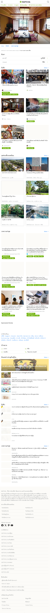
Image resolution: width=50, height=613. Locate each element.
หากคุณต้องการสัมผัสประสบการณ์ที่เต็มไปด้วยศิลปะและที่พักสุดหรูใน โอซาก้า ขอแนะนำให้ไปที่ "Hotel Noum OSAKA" (12, 307)
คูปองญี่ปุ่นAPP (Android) (8, 569)
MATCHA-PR (6, 145)
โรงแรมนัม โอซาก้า (8, 311)
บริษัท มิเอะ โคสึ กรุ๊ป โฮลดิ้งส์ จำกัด (36, 253)
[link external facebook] (2, 526)
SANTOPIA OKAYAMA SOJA (9, 172)
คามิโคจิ (27, 340)
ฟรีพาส (41, 336)
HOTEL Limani (30, 219)
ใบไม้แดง (24, 338)
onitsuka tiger (5, 338)
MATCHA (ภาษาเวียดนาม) (8, 556)
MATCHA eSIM (5, 572)
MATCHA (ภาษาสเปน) (7, 562)
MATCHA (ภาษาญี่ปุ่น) (7, 533)
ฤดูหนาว (8, 336)
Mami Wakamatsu (32, 118)
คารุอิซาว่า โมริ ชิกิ (6, 219)
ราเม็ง (18, 338)
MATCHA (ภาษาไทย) (7, 543)
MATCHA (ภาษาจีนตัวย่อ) (8, 549)
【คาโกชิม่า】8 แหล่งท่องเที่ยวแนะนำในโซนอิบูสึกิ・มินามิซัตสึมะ (12, 141)
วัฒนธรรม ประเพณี (31, 352)
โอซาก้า (9, 340)
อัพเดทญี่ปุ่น (23, 5)
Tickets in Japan (32, 282)
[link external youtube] (12, 526)
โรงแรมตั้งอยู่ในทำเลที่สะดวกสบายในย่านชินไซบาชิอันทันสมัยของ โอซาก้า (12, 249)
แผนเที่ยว (13, 338)
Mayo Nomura (7, 118)
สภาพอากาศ (27, 336)
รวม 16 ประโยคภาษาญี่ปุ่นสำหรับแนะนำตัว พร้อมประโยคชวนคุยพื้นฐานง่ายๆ (30, 407)
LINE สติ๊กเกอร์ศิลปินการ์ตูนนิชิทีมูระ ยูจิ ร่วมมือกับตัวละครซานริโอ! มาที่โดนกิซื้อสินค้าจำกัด (24, 366)
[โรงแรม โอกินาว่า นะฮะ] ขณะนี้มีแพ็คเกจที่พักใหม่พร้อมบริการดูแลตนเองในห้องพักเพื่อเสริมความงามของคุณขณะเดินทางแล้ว (37, 307)
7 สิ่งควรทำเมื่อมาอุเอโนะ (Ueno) (10, 85)
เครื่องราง (15, 340)
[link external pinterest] (9, 526)
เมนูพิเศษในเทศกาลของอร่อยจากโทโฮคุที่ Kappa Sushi (25, 387)
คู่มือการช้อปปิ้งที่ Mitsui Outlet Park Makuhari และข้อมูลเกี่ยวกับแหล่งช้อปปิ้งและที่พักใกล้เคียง (37, 279)
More (45, 68)
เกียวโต (38, 338)
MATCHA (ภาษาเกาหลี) (7, 546)
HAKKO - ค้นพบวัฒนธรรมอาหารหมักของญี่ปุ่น (13, 590)
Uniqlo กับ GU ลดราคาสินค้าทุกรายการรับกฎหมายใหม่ (25, 394)
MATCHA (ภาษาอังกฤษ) (7, 536)
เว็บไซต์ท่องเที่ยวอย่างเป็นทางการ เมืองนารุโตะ (13, 587)
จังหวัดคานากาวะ (6, 517)
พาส (37, 336)
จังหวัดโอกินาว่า (29, 514)
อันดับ (7, 46)
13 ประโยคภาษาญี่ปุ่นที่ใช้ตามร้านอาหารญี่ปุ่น (23, 435)
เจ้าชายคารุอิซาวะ (31, 196)
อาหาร (10, 5)
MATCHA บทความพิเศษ (35, 5)
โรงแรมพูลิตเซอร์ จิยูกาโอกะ (8, 196)
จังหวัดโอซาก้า (29, 507)
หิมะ (33, 336)
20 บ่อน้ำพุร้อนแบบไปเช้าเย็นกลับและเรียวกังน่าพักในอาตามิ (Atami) (37, 114)
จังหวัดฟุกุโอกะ (5, 514)
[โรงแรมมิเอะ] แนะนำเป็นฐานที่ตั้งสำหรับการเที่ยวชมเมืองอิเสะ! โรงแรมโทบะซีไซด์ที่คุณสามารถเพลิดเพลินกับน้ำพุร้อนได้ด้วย (37, 250)
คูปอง (16, 5)
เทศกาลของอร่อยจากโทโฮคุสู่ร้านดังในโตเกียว (23, 372)
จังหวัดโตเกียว (5, 507)
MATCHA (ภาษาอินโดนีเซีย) (8, 552)
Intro (2, 46)
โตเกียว (4, 340)
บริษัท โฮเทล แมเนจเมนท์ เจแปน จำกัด (12, 253)
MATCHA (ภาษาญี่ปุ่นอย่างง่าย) (9, 559)
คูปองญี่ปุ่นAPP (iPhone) (8, 565)
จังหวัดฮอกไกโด (29, 511)
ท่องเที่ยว (3, 5)
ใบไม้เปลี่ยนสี (31, 338)
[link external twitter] (5, 526)
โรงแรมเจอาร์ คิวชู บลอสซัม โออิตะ (35, 172)
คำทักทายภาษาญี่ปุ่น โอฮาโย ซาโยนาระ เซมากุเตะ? (24, 414)
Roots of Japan (6, 583)
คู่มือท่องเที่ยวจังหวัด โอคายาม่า (9, 580)
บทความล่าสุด (14, 46)
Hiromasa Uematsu (8, 90)
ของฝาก (14, 336)
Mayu (30, 145)
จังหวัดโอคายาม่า (29, 517)
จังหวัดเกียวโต (5, 511)
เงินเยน (21, 340)
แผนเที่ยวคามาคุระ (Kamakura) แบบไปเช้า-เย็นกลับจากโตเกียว (27, 428)
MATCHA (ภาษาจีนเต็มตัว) (8, 539)
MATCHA (30, 90)
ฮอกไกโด (20, 336)
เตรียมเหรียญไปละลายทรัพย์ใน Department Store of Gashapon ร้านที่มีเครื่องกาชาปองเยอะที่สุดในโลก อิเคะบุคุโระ (29, 380)
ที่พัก (3, 336)
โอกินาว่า (43, 338)
